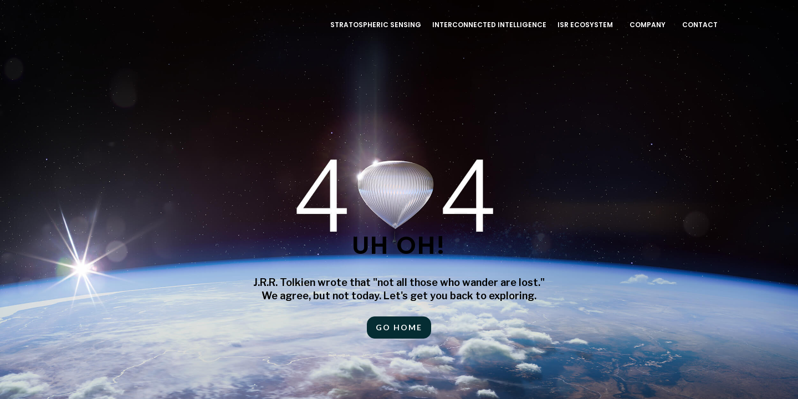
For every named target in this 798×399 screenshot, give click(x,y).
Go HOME (399, 327)
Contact (700, 24)
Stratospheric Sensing (375, 24)
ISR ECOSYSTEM (585, 24)
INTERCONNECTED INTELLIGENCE (489, 24)
